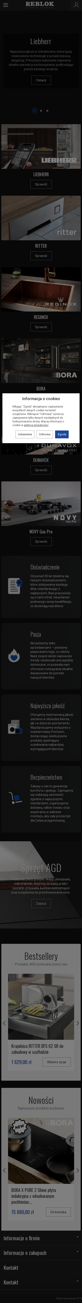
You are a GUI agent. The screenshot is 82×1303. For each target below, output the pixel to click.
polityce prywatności (36, 425)
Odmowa (45, 434)
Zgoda (62, 434)
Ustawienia (25, 434)
